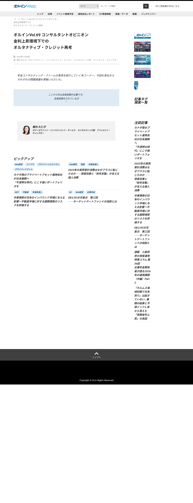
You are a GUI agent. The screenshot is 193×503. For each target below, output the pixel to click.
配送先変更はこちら (158, 490)
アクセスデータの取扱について (101, 490)
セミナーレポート (142, 165)
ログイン (147, 6)
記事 (50, 14)
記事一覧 (27, 19)
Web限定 (139, 195)
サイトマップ (125, 490)
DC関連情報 (105, 14)
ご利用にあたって (76, 490)
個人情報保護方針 (57, 490)
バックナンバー (148, 14)
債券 (65, 55)
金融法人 (139, 159)
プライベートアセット (142, 173)
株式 (145, 190)
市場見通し (140, 154)
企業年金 (139, 149)
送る (20, 72)
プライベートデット (51, 55)
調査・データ (121, 14)
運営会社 (42, 490)
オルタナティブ (142, 185)
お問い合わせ (140, 490)
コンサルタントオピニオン (26, 55)
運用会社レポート (86, 14)
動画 (135, 14)
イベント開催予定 (65, 14)
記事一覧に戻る (22, 176)
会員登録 (133, 6)
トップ (40, 14)
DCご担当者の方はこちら (167, 6)
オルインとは (29, 490)
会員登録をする (66, 107)
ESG (137, 180)
